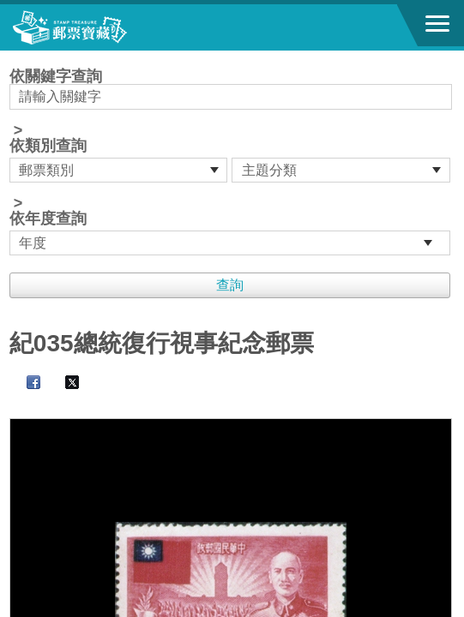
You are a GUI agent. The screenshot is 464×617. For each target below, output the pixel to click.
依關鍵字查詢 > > (232, 162)
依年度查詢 (48, 218)
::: (15, 58)
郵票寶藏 (107, 27)
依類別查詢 (48, 145)
